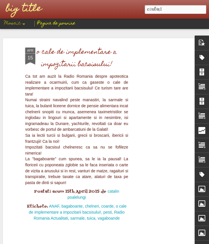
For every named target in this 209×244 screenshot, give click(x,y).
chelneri (92, 56)
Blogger (128, 240)
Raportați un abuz (147, 240)
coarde (107, 56)
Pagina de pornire (56, 23)
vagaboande (108, 68)
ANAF (54, 56)
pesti (107, 62)
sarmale (77, 68)
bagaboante (72, 56)
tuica (91, 68)
